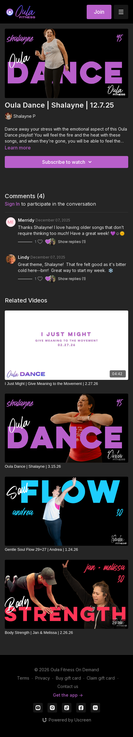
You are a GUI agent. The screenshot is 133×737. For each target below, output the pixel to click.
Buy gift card (68, 678)
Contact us (67, 686)
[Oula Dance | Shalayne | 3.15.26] (66, 467)
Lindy (23, 257)
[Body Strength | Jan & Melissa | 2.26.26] (66, 633)
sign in (12, 204)
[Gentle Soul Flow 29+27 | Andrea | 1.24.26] (66, 550)
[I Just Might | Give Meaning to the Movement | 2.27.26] (66, 384)
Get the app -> (68, 695)
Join (99, 12)
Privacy (42, 678)
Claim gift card (101, 678)
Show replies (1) (72, 241)
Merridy (26, 220)
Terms (23, 678)
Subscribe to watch (68, 162)
